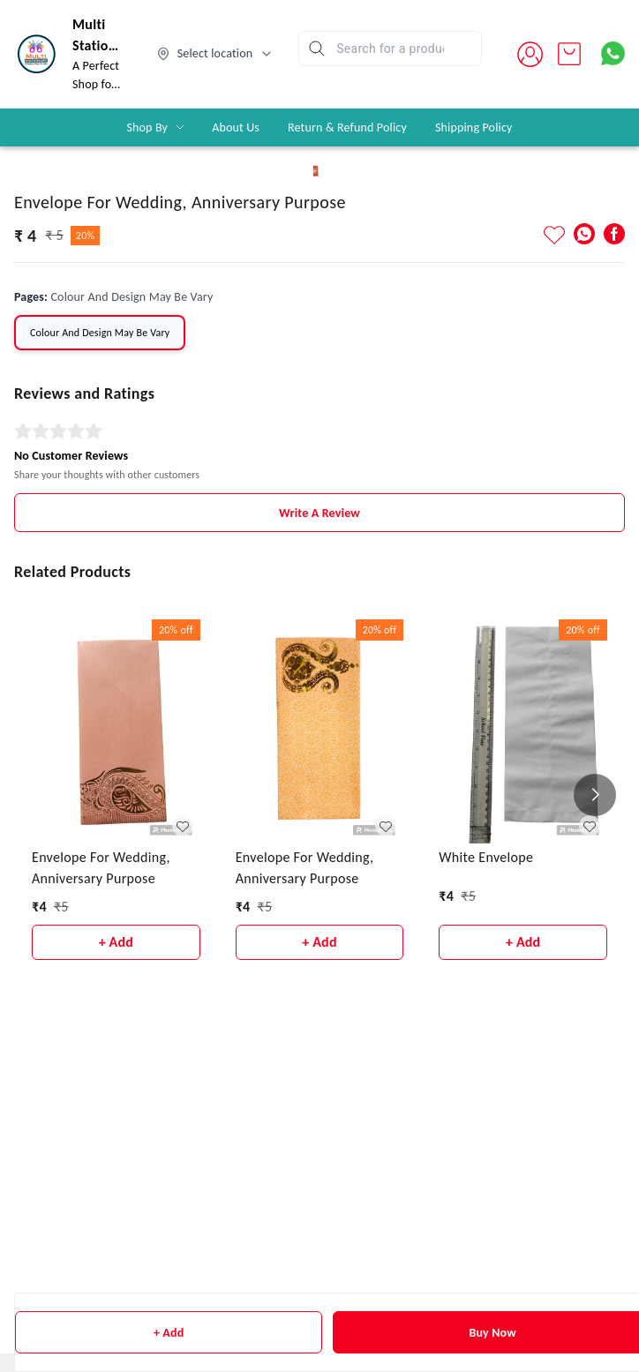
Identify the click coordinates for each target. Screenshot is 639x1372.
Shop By (147, 127)
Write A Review (319, 1176)
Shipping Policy (474, 127)
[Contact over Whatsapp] (613, 53)
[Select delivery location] (215, 54)
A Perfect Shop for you (95, 84)
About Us (235, 127)
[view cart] (569, 54)
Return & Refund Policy (347, 127)
